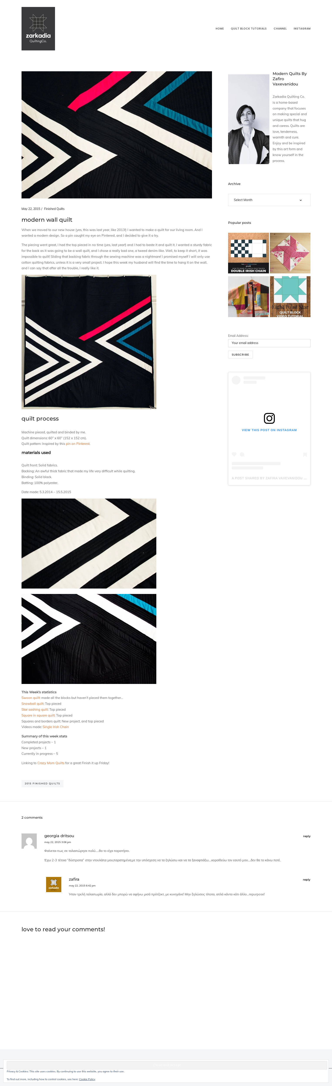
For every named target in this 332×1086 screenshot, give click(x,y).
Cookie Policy (87, 1079)
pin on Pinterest (78, 444)
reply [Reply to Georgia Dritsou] (307, 836)
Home (220, 28)
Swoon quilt (31, 698)
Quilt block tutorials (249, 28)
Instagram (302, 28)
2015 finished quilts (42, 783)
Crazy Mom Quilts (50, 763)
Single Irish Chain (56, 727)
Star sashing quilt (35, 709)
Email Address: (238, 336)
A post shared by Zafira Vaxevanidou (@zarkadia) (279, 478)
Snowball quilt (32, 704)
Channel (280, 28)
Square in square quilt (38, 715)
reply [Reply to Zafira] (306, 879)
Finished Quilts (54, 209)
